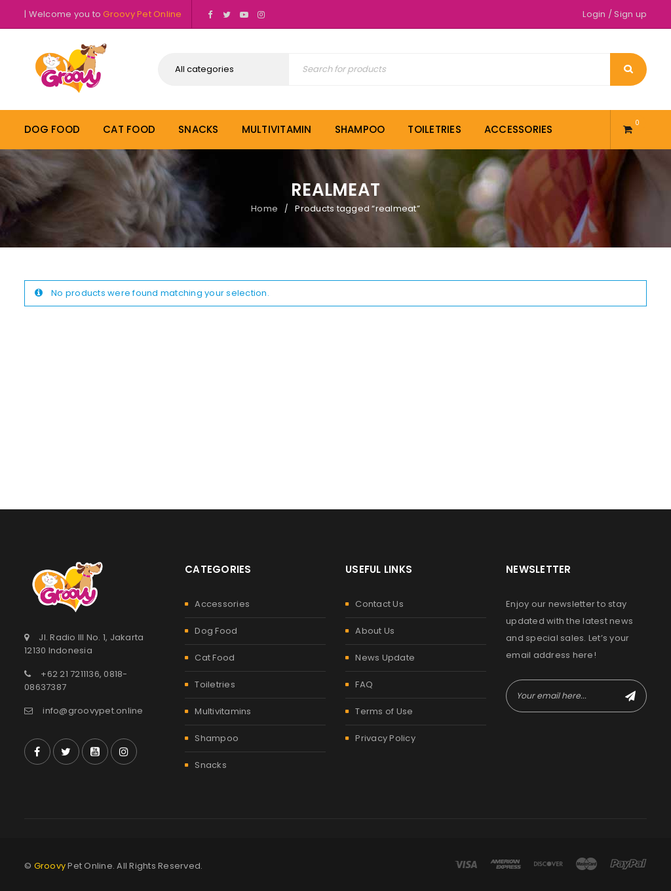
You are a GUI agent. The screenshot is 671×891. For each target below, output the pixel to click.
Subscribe (630, 696)
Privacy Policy (385, 738)
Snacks (211, 765)
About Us (374, 631)
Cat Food (215, 657)
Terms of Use (384, 711)
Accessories (222, 604)
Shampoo (217, 738)
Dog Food (216, 631)
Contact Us (379, 604)
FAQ (364, 684)
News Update (385, 657)
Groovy (50, 866)
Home (264, 208)
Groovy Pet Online (142, 14)
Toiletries (215, 684)
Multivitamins (223, 711)
